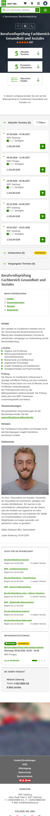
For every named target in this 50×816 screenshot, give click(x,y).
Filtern (40, 122)
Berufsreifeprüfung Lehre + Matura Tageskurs (24, 593)
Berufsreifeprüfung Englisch (16, 611)
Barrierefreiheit (24, 776)
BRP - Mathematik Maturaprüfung (19, 602)
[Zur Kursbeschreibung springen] (25, 79)
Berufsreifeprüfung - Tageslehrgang (20, 578)
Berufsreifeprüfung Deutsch (16, 560)
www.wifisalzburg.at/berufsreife (17, 417)
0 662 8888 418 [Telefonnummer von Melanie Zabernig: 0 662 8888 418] (21, 683)
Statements (12, 310)
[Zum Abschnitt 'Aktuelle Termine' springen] (25, 53)
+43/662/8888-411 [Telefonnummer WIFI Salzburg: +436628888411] (15, 800)
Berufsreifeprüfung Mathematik (18, 620)
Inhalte (10, 299)
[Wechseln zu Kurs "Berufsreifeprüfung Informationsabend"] (34, 660)
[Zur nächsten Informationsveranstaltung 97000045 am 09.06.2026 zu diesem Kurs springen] (25, 66)
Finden (37, 10)
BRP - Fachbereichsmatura (16, 569)
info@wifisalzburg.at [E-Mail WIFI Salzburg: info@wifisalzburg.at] (28, 802)
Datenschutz (24, 772)
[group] (25, 42)
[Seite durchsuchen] (20, 10)
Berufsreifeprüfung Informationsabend (23, 647)
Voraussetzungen (15, 302)
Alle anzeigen (11, 661)
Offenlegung (24, 768)
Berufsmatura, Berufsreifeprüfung (20, 16)
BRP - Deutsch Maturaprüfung (17, 587)
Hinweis (11, 306)
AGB (24, 764)
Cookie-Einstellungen (25, 760)
